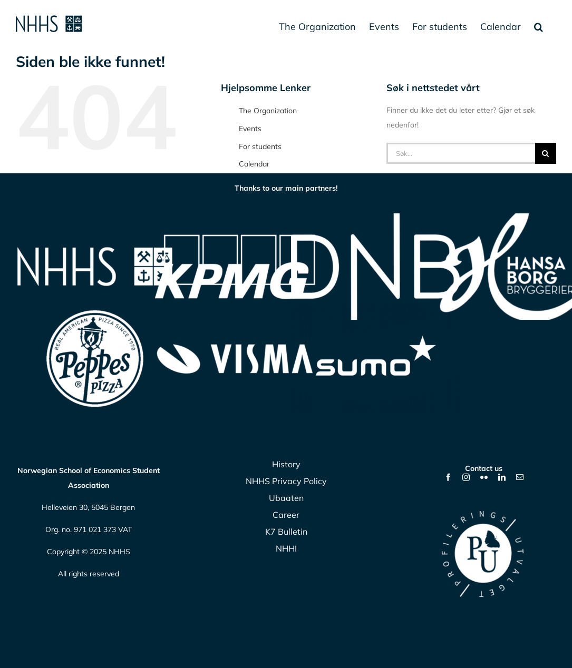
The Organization (268, 110)
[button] (538, 26)
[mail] (519, 477)
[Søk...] (460, 153)
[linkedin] (502, 477)
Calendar (254, 164)
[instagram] (466, 477)
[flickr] (484, 477)
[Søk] (545, 153)
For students (260, 146)
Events (250, 128)
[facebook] (448, 477)
